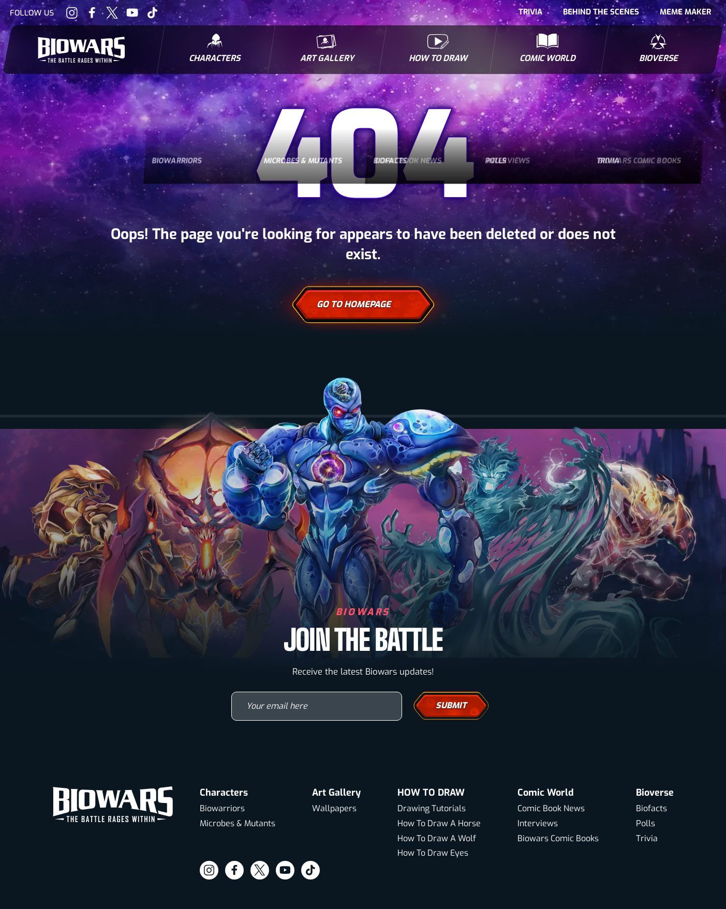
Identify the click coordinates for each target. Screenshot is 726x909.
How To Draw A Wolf (436, 838)
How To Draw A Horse (439, 823)
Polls (645, 823)
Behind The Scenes (601, 12)
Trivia (530, 12)
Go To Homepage (363, 304)
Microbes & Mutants (237, 823)
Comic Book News (551, 808)
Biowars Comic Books (558, 838)
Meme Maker (685, 12)
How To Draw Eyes (432, 852)
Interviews (537, 823)
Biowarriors (222, 808)
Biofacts (651, 808)
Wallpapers (334, 808)
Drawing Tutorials (431, 808)
